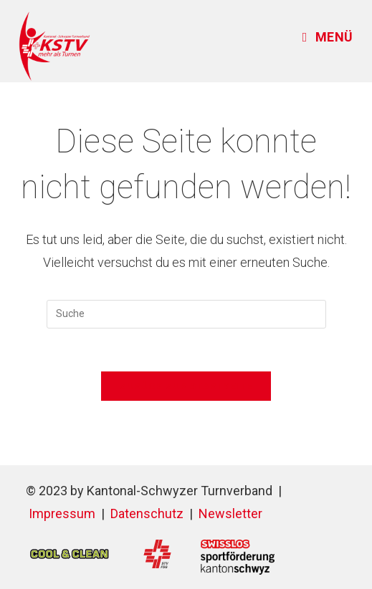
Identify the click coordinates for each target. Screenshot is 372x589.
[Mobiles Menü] (327, 36)
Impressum (62, 513)
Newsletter (230, 513)
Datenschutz (146, 513)
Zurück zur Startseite (186, 386)
